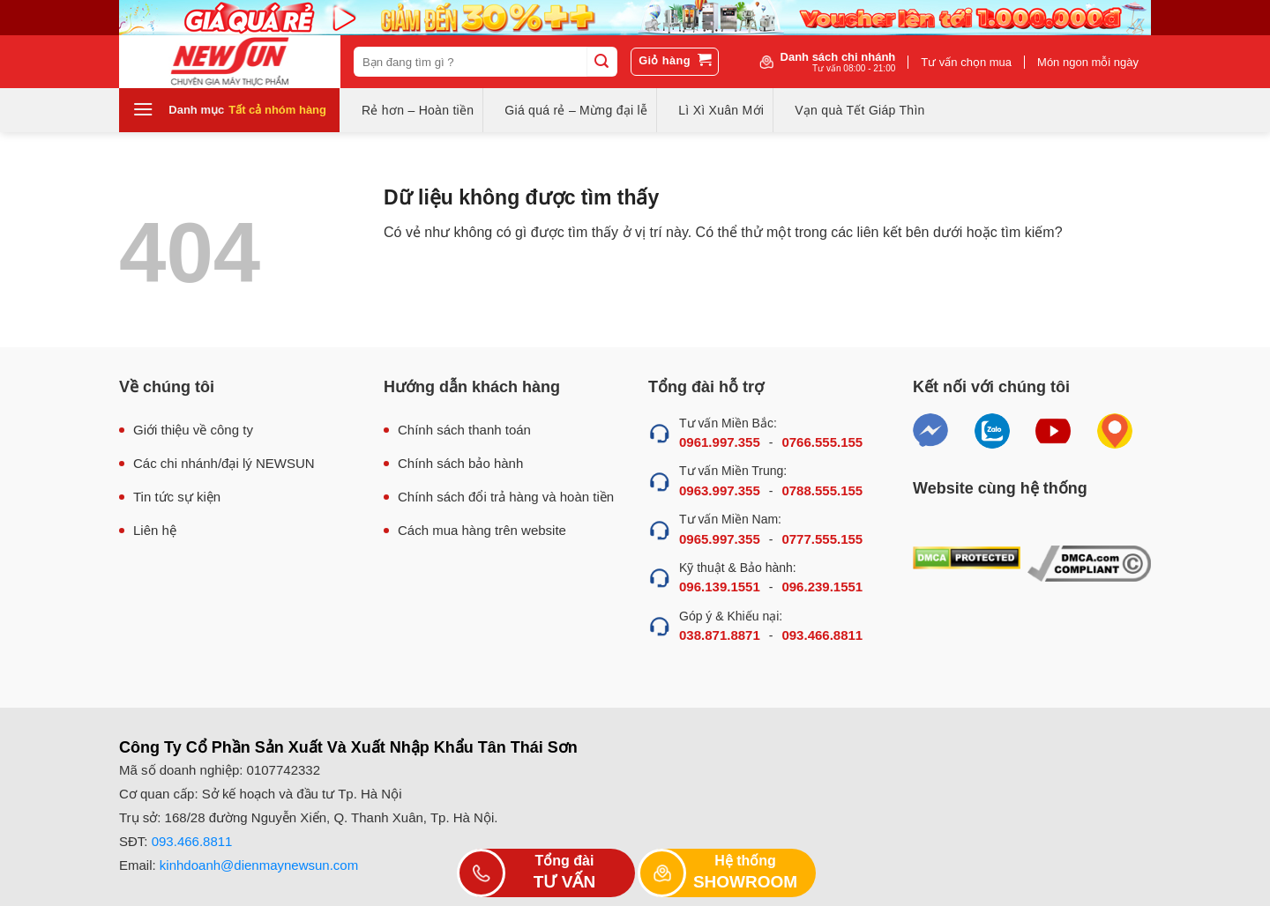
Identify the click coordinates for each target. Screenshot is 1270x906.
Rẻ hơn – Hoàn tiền (418, 110)
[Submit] (601, 62)
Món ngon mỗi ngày (1088, 62)
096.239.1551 (822, 586)
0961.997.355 (719, 441)
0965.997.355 (719, 538)
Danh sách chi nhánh (838, 61)
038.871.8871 (719, 635)
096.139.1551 (719, 586)
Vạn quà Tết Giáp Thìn (859, 110)
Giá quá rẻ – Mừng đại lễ (575, 110)
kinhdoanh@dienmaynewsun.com (259, 865)
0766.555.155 (822, 441)
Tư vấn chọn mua (966, 62)
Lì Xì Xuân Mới (721, 110)
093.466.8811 (822, 635)
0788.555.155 (822, 490)
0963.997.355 (719, 490)
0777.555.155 (822, 538)
